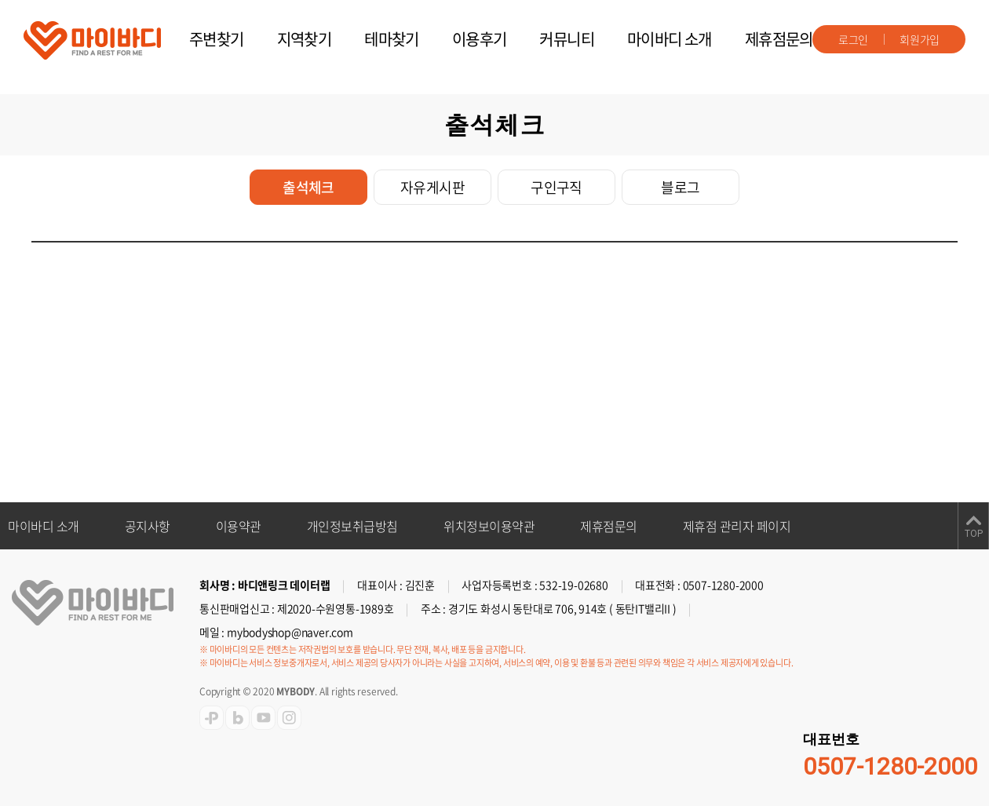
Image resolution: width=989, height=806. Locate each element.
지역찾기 (304, 38)
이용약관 (238, 525)
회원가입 (920, 39)
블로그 (680, 187)
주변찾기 (216, 38)
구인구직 (556, 187)
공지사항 (147, 525)
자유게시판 (432, 187)
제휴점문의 (779, 38)
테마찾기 (391, 38)
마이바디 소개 (669, 38)
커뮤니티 (566, 38)
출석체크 (308, 187)
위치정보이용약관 (489, 525)
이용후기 (479, 38)
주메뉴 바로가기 (0, 0)
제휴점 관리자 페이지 (737, 525)
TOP (974, 533)
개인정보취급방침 (352, 525)
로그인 (853, 39)
